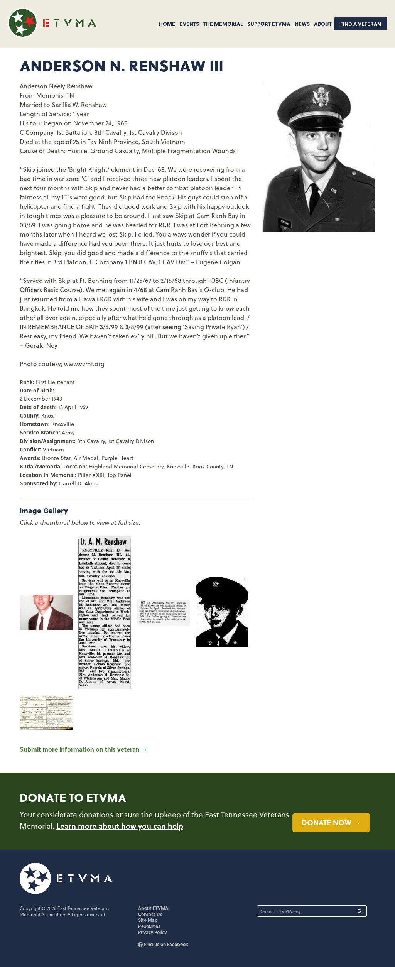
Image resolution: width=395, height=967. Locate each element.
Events (189, 23)
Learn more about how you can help (119, 825)
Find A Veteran (360, 23)
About (323, 23)
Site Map (148, 919)
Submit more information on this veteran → (83, 749)
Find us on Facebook (163, 944)
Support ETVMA (268, 23)
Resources (149, 926)
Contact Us (150, 914)
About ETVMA (153, 907)
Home (167, 23)
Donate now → (331, 822)
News (302, 23)
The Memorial (223, 23)
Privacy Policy (152, 932)
